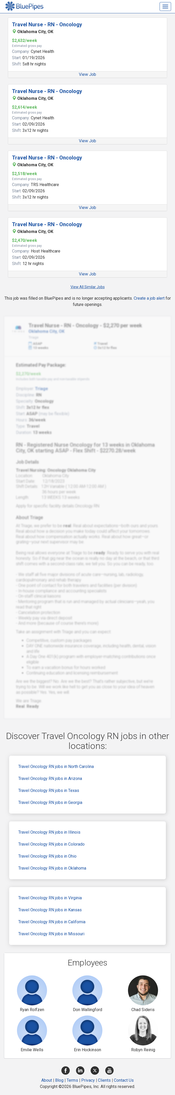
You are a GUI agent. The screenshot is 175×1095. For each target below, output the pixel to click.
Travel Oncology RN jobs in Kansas (50, 909)
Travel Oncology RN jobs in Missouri (51, 933)
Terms (72, 1080)
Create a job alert (149, 298)
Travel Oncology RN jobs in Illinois (49, 832)
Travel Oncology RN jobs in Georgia (50, 802)
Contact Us (124, 1080)
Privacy (88, 1080)
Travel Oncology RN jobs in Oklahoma (52, 868)
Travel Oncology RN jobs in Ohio (47, 856)
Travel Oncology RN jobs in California (51, 921)
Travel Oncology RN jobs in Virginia (50, 897)
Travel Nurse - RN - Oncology (47, 24)
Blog (59, 1080)
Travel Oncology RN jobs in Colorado (51, 844)
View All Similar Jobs (88, 287)
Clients (104, 1080)
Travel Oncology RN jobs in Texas (48, 790)
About (46, 1080)
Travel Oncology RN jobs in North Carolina (56, 766)
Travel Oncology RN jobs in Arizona (50, 778)
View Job (87, 74)
